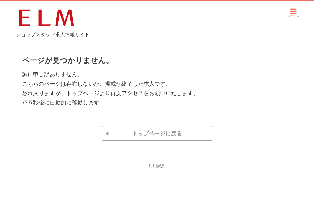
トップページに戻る (157, 133)
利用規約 (157, 165)
